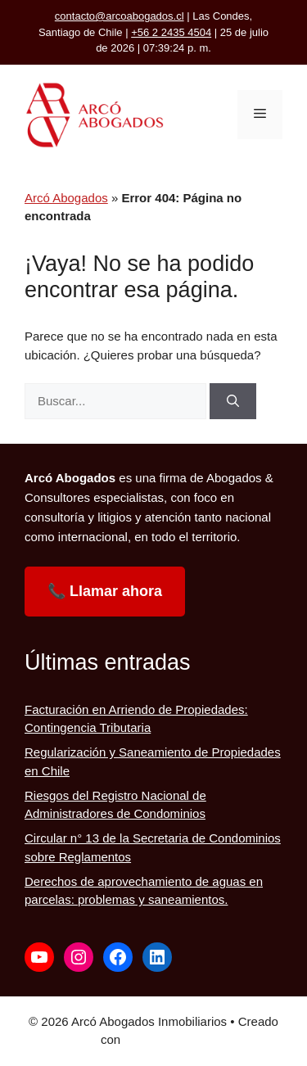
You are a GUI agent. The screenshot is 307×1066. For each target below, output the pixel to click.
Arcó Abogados (66, 198)
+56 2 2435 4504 (171, 32)
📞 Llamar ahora (104, 591)
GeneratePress (165, 1039)
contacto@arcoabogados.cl (119, 16)
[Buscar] (233, 401)
